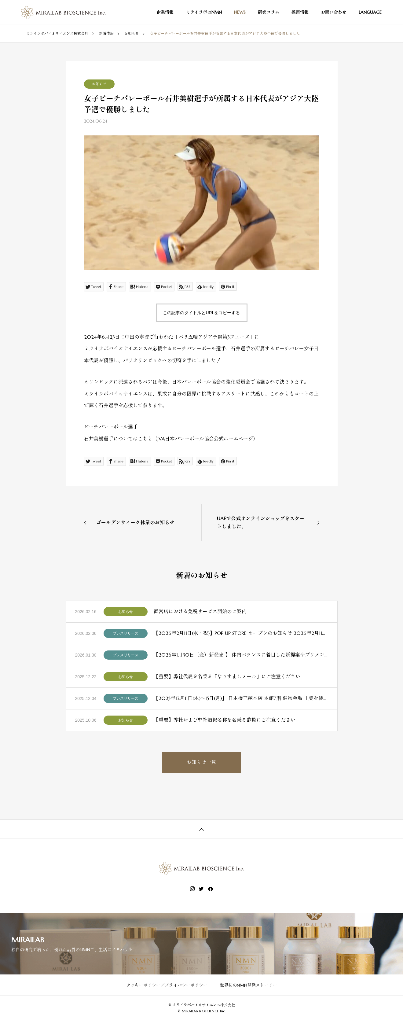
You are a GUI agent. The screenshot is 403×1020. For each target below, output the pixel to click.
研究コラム (268, 12)
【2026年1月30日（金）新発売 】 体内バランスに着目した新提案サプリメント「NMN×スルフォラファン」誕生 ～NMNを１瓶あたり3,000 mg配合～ (241, 655)
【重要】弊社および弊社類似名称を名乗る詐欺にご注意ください (224, 720)
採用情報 (300, 12)
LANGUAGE (370, 12)
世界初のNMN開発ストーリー (248, 985)
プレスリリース (125, 633)
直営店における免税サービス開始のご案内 (200, 611)
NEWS (240, 12)
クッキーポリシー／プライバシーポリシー (166, 985)
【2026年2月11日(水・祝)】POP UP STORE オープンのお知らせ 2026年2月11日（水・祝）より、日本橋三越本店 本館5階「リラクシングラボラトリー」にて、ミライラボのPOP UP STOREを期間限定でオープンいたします (241, 633)
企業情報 (165, 12)
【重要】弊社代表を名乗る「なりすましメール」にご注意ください (227, 676)
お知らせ (99, 84)
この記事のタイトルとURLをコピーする (201, 312)
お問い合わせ (333, 12)
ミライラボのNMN (204, 12)
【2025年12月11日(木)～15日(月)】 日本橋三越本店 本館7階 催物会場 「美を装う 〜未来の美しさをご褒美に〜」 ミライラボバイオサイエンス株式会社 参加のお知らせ (241, 698)
